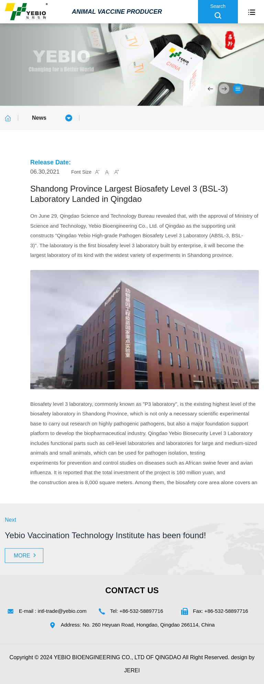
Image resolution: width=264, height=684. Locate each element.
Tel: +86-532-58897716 (136, 611)
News (39, 118)
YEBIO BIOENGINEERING (87, 657)
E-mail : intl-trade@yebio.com (53, 611)
